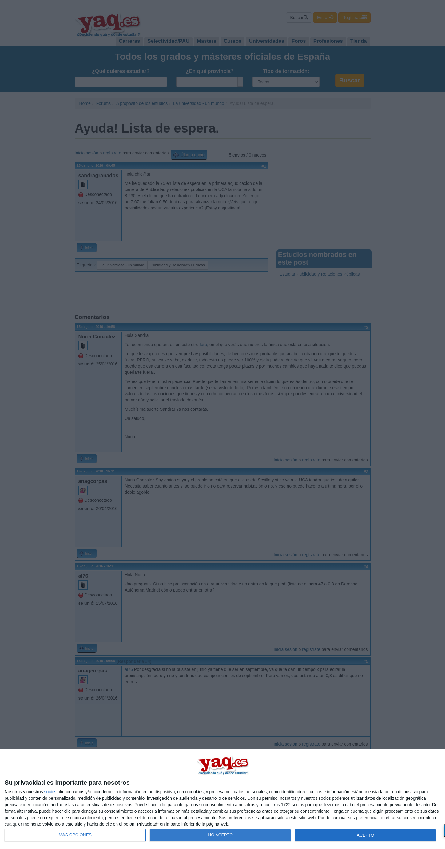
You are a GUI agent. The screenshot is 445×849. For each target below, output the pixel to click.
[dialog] (222, 799)
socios (50, 792)
